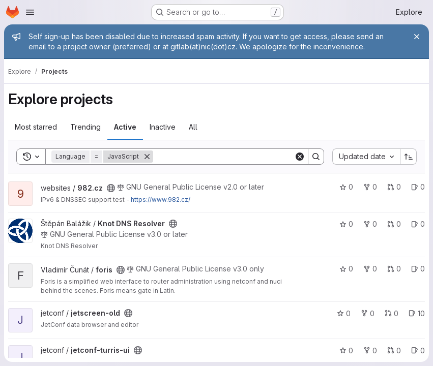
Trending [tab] (85, 127)
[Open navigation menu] (30, 12)
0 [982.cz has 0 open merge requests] (394, 186)
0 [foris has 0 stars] (346, 268)
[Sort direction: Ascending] (408, 156)
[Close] (417, 36)
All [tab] (193, 127)
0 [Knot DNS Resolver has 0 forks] (370, 224)
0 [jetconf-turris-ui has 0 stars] (346, 350)
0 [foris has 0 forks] (370, 268)
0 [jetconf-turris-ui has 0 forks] (370, 350)
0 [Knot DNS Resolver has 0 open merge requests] (394, 224)
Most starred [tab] (36, 127)
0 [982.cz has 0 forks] (370, 186)
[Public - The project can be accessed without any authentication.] (111, 188)
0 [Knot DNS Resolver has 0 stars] (346, 224)
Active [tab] (125, 127)
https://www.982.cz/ (160, 199)
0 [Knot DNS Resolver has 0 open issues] (418, 224)
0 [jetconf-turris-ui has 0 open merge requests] (394, 350)
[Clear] (300, 156)
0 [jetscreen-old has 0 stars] (344, 313)
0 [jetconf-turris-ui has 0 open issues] (418, 350)
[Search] (223, 156)
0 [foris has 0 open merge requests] (394, 268)
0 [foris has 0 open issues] (418, 268)
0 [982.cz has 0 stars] (346, 186)
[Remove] (147, 156)
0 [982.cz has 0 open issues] (418, 186)
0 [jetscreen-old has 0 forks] (367, 313)
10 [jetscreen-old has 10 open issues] (417, 313)
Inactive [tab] (163, 127)
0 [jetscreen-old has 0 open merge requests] (391, 313)
